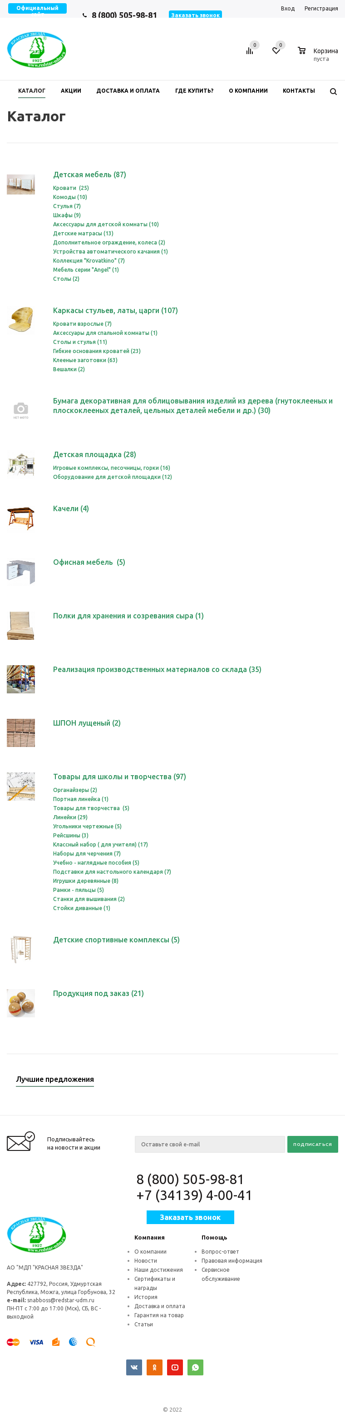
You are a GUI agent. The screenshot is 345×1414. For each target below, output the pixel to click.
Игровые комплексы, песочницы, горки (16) (111, 468)
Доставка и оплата (159, 1306)
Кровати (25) (71, 188)
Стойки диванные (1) (81, 908)
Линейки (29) (70, 817)
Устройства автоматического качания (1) (110, 251)
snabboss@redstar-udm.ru (60, 1300)
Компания (149, 1237)
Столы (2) (66, 279)
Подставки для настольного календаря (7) (112, 872)
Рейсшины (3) (71, 835)
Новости (145, 1261)
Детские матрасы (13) (83, 233)
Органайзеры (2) (75, 790)
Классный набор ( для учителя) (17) (100, 844)
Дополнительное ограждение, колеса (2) (109, 242)
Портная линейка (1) (80, 799)
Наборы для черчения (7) (87, 853)
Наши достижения (158, 1270)
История (146, 1297)
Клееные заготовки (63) (85, 360)
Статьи (143, 1324)
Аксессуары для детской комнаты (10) (106, 224)
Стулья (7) (67, 206)
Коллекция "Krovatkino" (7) (89, 261)
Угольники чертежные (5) (87, 826)
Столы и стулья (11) (80, 342)
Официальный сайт (37, 11)
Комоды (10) (70, 197)
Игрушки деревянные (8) (85, 881)
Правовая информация (232, 1261)
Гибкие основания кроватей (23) (97, 351)
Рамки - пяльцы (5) (78, 890)
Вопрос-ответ (220, 1252)
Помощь (214, 1237)
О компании (150, 1252)
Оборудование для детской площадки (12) (112, 477)
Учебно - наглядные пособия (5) (96, 863)
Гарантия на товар (159, 1315)
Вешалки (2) (69, 369)
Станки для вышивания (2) (89, 899)
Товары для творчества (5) (91, 808)
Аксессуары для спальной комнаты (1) (105, 333)
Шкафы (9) (67, 215)
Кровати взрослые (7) (82, 324)
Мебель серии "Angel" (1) (86, 270)
